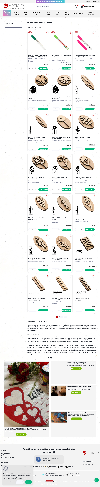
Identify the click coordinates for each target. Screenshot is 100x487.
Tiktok (60, 467)
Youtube (69, 467)
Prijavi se (88, 1)
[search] (62, 7)
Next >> (65, 317)
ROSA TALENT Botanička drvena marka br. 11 (83, 178)
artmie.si (37, 481)
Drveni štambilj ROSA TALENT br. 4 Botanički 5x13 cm (84, 218)
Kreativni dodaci (67, 13)
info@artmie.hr (88, 461)
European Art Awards (51, 473)
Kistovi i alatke (58, 13)
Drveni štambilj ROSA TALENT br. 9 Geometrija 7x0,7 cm (37, 299)
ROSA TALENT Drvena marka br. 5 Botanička (60, 218)
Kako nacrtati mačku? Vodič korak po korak (79, 386)
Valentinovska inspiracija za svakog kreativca (18, 428)
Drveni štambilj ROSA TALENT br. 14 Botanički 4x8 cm (84, 138)
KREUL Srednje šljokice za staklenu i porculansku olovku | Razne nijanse (37, 56)
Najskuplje (38, 27)
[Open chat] (96, 480)
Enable (28, 482)
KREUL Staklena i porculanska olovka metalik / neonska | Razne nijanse (85, 56)
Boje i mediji (25, 13)
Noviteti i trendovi (16, 13)
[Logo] (14, 6)
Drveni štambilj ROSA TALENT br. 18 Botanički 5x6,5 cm (61, 97)
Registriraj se (96, 1)
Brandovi (80, 13)
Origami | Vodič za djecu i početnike (76, 362)
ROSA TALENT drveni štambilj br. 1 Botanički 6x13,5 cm (60, 259)
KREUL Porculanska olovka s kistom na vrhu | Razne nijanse (61, 56)
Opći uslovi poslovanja (7, 457)
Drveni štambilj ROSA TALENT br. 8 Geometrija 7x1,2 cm (61, 299)
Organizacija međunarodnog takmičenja (55, 475)
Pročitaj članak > (21, 434)
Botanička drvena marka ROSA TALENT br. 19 (36, 97)
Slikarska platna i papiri (36, 13)
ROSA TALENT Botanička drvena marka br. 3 (36, 259)
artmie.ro (62, 481)
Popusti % (7, 13)
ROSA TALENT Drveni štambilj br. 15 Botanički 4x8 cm (61, 138)
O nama (3, 450)
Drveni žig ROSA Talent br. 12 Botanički (59, 178)
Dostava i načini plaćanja (5, 454)
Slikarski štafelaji (48, 13)
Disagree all (19, 482)
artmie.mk (75, 481)
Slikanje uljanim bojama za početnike (78, 412)
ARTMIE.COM (49, 481)
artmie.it (93, 481)
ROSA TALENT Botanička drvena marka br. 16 (36, 138)
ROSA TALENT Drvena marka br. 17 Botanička (84, 97)
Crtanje (75, 13)
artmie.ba (56, 481)
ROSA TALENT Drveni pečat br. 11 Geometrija (83, 258)
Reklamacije (4, 462)
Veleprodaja (4, 460)
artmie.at (81, 481)
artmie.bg (68, 481)
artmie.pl (42, 481)
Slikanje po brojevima (91, 13)
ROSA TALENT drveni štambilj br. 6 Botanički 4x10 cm (37, 218)
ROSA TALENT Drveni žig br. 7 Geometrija (82, 299)
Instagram (52, 467)
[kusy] (32, 68)
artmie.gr (87, 481)
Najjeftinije (30, 27)
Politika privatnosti (88, 464)
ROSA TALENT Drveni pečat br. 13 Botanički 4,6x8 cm (36, 178)
